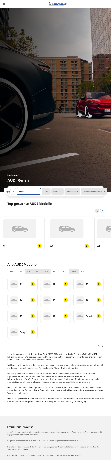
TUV (64, 271)
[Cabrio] (88, 316)
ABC (11, 271)
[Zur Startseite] (57, 4)
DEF (20, 271)
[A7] (22, 316)
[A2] (55, 284)
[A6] (88, 300)
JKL (37, 271)
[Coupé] (22, 332)
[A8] (55, 316)
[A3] (88, 284)
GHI (28, 271)
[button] (13, 191)
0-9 (82, 271)
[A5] (55, 300)
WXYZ (74, 271)
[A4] (22, 300)
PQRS (55, 271)
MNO (46, 271)
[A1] (22, 284)
